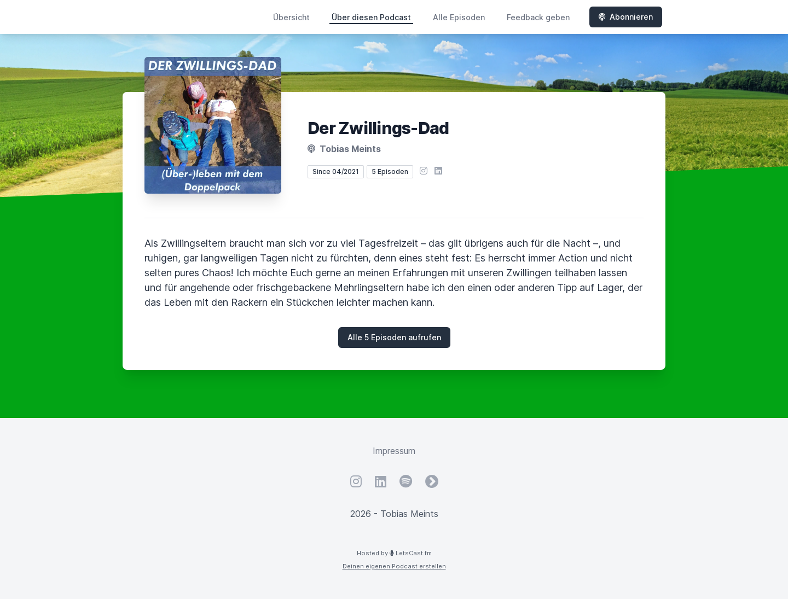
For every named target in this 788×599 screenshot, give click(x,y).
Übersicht (291, 17)
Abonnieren (626, 16)
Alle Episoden (459, 17)
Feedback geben (538, 17)
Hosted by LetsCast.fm (394, 553)
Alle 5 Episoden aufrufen (394, 337)
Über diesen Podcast (371, 17)
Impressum (394, 450)
